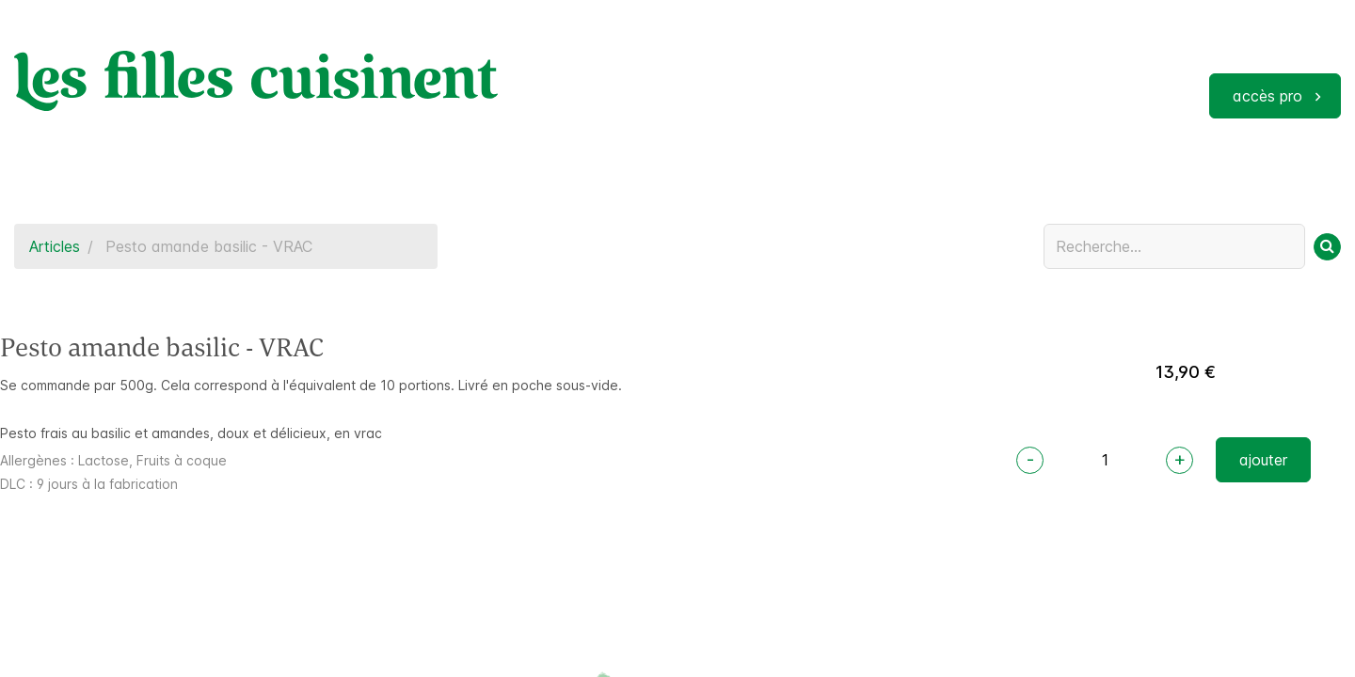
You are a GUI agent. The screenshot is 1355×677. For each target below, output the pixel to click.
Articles (54, 246)
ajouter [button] (1263, 459)
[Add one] (1179, 460)
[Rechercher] (1327, 246)
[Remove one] (1030, 460)
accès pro (1267, 96)
